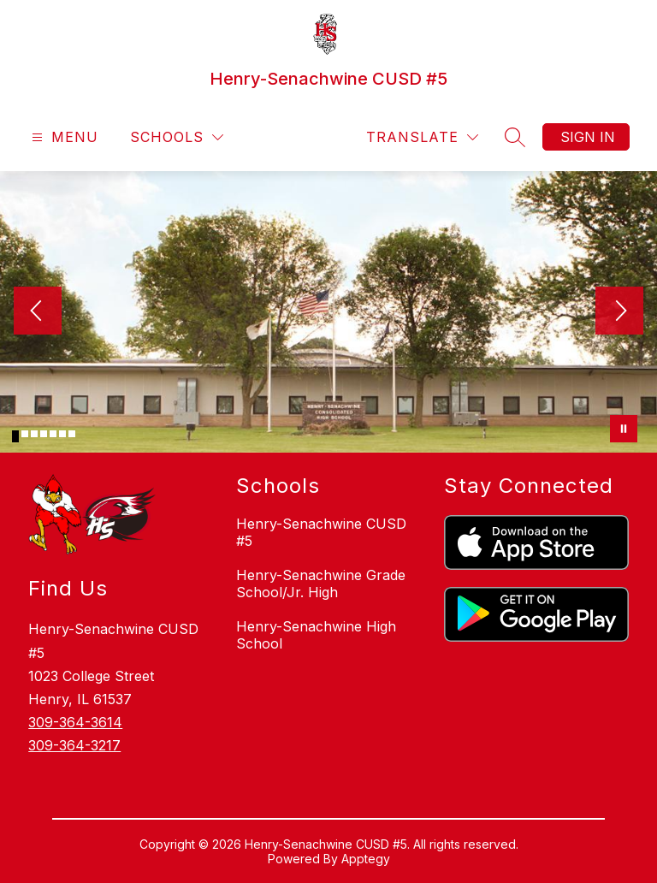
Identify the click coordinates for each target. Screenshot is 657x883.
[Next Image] (619, 312)
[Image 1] (15, 436)
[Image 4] (43, 433)
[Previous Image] (38, 312)
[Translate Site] (422, 137)
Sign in (587, 136)
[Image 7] (71, 433)
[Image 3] (34, 433)
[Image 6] (62, 433)
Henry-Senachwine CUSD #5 (321, 532)
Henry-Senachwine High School (316, 635)
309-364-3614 (75, 722)
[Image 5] (53, 433)
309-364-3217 (74, 745)
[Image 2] (24, 433)
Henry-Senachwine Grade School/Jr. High (320, 583)
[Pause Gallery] (623, 428)
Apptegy (365, 858)
